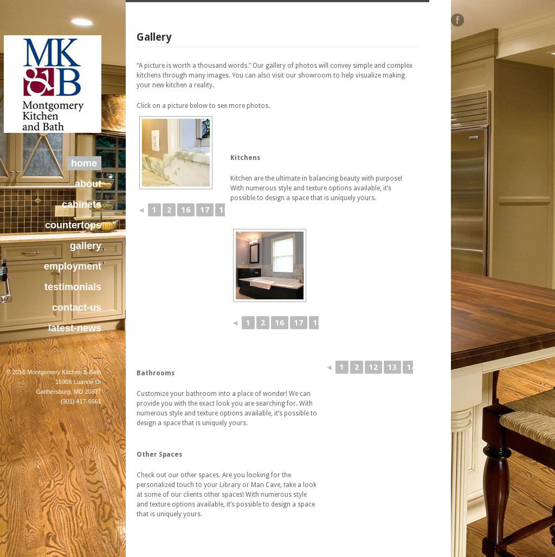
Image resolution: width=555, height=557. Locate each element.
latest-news (74, 328)
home (84, 163)
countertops (73, 225)
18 (224, 210)
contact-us (76, 307)
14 (411, 367)
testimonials (72, 286)
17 (205, 210)
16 (186, 210)
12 (373, 367)
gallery (85, 245)
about (88, 183)
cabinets (81, 204)
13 (392, 367)
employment (72, 266)
